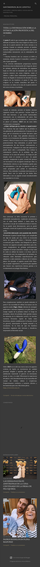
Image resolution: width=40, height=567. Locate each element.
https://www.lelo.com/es (11, 388)
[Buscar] (35, 3)
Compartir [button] (6, 395)
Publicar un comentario (18, 492)
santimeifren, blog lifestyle (17, 7)
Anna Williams (26, 561)
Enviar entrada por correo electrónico (22, 395)
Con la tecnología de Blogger (20, 557)
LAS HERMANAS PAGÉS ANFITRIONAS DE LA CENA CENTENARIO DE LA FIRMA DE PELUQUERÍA (17, 485)
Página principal (10, 16)
